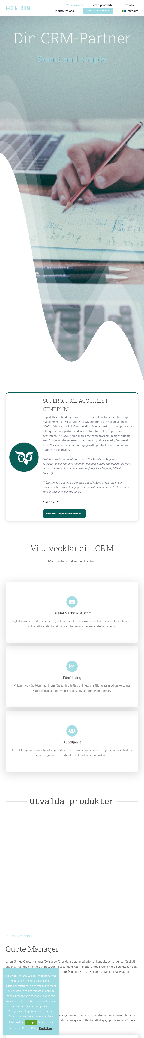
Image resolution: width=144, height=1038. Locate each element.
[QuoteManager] (72, 826)
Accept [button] (30, 1022)
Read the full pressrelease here (63, 513)
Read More (45, 1028)
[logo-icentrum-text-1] (18, 7)
